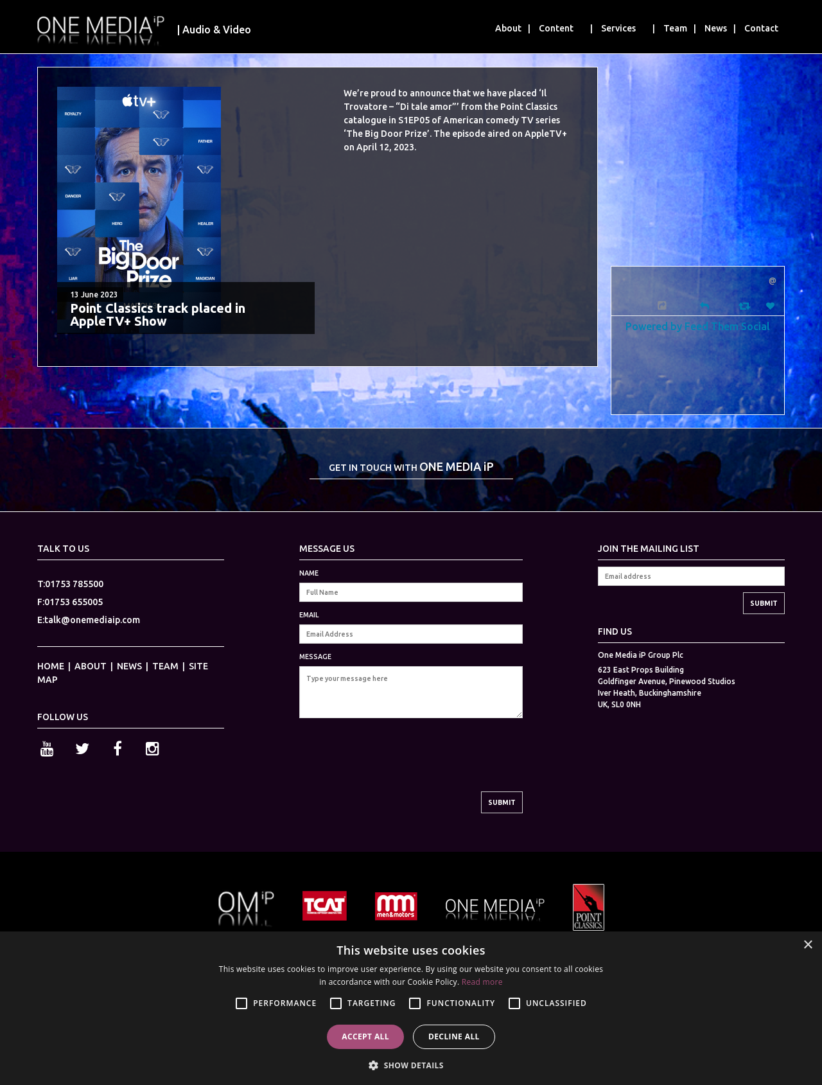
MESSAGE (315, 656)
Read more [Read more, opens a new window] (482, 981)
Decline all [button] (454, 1036)
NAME (309, 573)
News (715, 28)
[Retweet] (746, 305)
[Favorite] (772, 306)
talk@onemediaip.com (92, 620)
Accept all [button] (365, 1036)
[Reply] (704, 305)
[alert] (411, 1008)
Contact (761, 28)
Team (675, 28)
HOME (50, 666)
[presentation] (396, 766)
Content (556, 28)
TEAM (165, 666)
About (508, 28)
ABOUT (90, 666)
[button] (411, 1064)
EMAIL (309, 615)
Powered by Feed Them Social (697, 326)
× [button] (807, 945)
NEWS (129, 666)
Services (618, 28)
